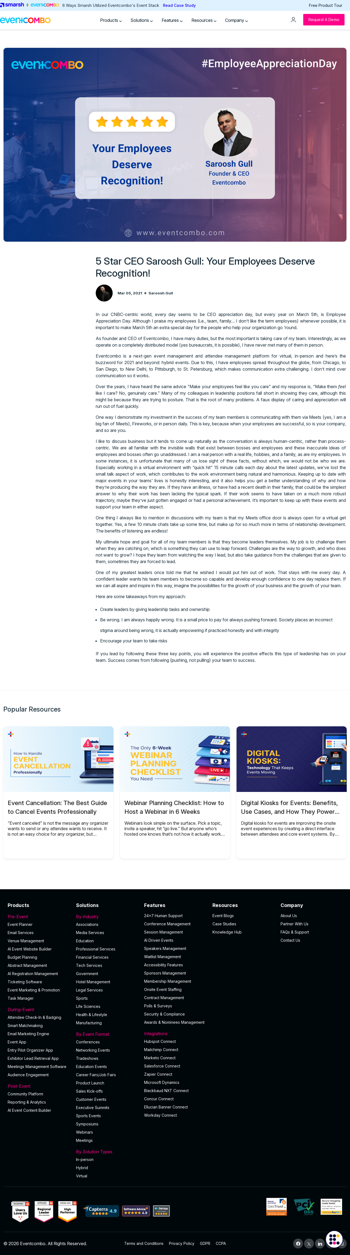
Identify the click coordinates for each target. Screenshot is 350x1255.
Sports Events (88, 1115)
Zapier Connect (158, 1074)
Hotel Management (93, 981)
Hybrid (82, 1167)
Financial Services (92, 957)
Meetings (84, 1140)
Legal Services (89, 990)
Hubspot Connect (160, 1041)
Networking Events (93, 1050)
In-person (85, 1159)
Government (87, 973)
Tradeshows (87, 1058)
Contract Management (164, 997)
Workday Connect (160, 1115)
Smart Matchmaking (25, 1025)
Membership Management (167, 981)
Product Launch (90, 1083)
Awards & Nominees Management (174, 1022)
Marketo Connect (160, 1057)
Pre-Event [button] (38, 916)
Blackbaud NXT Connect (166, 1090)
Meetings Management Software (37, 1066)
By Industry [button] (107, 916)
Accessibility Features (163, 965)
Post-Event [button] (38, 1086)
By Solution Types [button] (107, 1151)
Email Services (21, 932)
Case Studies (224, 923)
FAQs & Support (295, 932)
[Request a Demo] (324, 19)
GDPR (205, 1243)
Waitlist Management (162, 956)
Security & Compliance (164, 1014)
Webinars (84, 1132)
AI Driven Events (158, 940)
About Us (289, 915)
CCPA (221, 1243)
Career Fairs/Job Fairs (96, 1074)
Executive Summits (92, 1107)
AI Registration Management (33, 973)
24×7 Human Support (163, 915)
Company (236, 20)
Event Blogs (223, 915)
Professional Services (95, 949)
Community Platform (25, 1094)
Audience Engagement (28, 1074)
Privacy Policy (181, 1243)
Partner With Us (294, 923)
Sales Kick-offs (89, 1091)
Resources (204, 20)
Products (111, 20)
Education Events (91, 1066)
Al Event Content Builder (29, 1110)
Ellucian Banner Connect (166, 1107)
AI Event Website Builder (30, 949)
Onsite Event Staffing (163, 989)
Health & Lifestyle (91, 1014)
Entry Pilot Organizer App (30, 1050)
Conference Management (167, 923)
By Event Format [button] (107, 1034)
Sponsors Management (165, 973)
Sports (82, 998)
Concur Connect (159, 1098)
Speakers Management (165, 948)
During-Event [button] (38, 1009)
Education (85, 940)
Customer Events (91, 1099)
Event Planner (20, 924)
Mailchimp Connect (161, 1049)
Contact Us (290, 940)
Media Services (90, 932)
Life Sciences (88, 1006)
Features (172, 20)
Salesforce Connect (162, 1066)
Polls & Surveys (158, 1006)
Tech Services (89, 965)
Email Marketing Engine (28, 1033)
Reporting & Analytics (27, 1102)
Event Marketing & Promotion (34, 990)
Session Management (163, 932)
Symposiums (87, 1124)
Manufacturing (89, 1022)
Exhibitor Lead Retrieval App (33, 1058)
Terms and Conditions (144, 1243)
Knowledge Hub (227, 932)
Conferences (88, 1042)
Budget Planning (22, 957)
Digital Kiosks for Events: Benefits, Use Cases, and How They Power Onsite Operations (289, 811)
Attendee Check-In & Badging (34, 1017)
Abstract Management (27, 965)
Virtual (81, 1176)
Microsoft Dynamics (161, 1082)
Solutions (141, 20)
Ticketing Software (25, 981)
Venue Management (26, 940)
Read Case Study (179, 5)
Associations (87, 924)
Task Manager (21, 998)
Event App (17, 1042)
